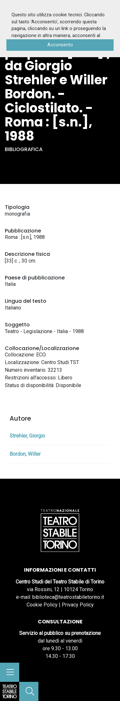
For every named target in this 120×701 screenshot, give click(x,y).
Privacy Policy (78, 605)
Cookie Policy (42, 605)
